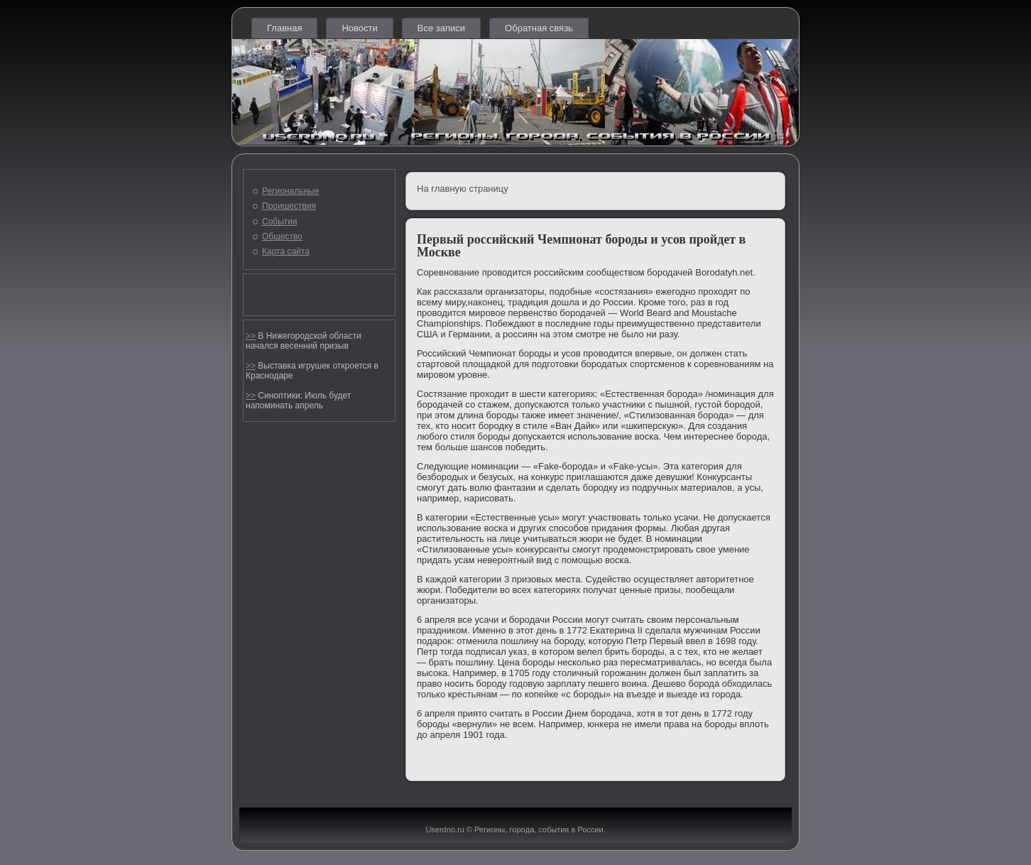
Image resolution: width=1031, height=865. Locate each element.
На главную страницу (462, 188)
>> (251, 336)
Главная (284, 28)
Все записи (441, 28)
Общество (282, 236)
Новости (359, 28)
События (280, 222)
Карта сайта (286, 251)
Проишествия (289, 206)
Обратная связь (539, 28)
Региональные (290, 191)
